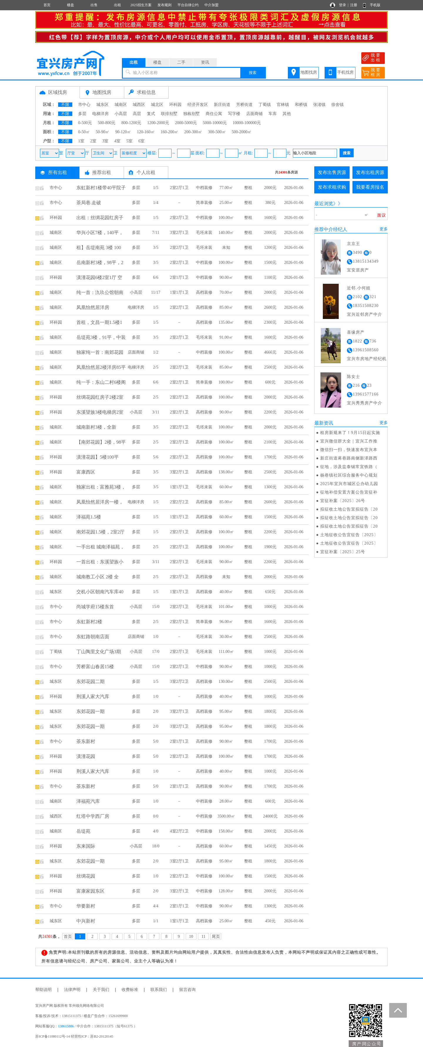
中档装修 (204, 187)
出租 (117, 5)
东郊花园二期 (90, 681)
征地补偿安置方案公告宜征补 (348, 492)
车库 (272, 114)
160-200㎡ (170, 132)
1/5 (155, 187)
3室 (105, 141)
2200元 (270, 412)
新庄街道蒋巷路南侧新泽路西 (348, 458)
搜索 (252, 72)
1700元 (270, 457)
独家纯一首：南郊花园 (99, 352)
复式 (151, 114)
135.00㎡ (226, 322)
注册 (353, 5)
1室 (81, 141)
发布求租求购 (332, 187)
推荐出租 (101, 172)
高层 (137, 114)
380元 (270, 202)
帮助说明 (43, 989)
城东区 (102, 104)
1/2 (155, 352)
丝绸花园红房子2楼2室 (99, 397)
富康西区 (85, 472)
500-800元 (107, 123)
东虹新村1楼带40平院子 (101, 187)
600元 (270, 382)
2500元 (270, 367)
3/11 (155, 412)
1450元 (270, 846)
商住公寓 (214, 114)
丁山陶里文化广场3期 (98, 651)
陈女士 (353, 376)
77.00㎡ (226, 187)
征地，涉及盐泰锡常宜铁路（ (348, 467)
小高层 (121, 114)
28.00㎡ (226, 801)
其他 (287, 114)
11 (203, 936)
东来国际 (85, 846)
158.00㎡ (226, 831)
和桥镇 (301, 104)
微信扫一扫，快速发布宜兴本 (348, 449)
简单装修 (204, 202)
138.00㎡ (226, 472)
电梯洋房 (100, 114)
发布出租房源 (370, 172)
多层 (82, 114)
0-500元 (85, 123)
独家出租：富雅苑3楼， (101, 486)
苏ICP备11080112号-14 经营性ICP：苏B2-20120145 (74, 1036)
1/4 (155, 202)
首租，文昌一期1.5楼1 (99, 322)
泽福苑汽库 (88, 801)
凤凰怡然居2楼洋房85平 (101, 367)
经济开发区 (197, 104)
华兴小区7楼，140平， (99, 232)
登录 (342, 5)
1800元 (270, 711)
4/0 (155, 831)
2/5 (155, 367)
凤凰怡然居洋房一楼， (99, 501)
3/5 (155, 247)
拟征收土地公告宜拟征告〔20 (349, 509)
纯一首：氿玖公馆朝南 (99, 292)
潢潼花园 (85, 756)
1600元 (270, 217)
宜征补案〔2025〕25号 (342, 552)
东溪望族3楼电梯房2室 (99, 412)
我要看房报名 (370, 187)
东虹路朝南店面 (92, 636)
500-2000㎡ (242, 132)
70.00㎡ (226, 292)
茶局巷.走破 (88, 202)
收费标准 (130, 989)
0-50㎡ (84, 132)
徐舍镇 (337, 104)
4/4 (155, 906)
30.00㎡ (226, 636)
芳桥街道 (244, 104)
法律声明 (72, 989)
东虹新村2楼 (89, 621)
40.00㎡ (226, 592)
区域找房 (57, 92)
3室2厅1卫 (179, 232)
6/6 (155, 277)
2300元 (270, 322)
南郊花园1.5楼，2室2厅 (100, 531)
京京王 (353, 244)
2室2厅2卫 (179, 502)
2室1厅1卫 (179, 277)
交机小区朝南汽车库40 (99, 591)
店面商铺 (254, 114)
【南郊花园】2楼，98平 (101, 442)
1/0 (155, 636)
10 (191, 936)
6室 (141, 141)
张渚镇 (319, 104)
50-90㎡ (103, 132)
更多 (384, 229)
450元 (270, 921)
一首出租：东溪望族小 (99, 561)
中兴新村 (85, 920)
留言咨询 (187, 989)
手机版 (375, 5)
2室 (93, 141)
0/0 (155, 816)
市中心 (84, 104)
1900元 (270, 547)
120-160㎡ (146, 132)
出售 (94, 5)
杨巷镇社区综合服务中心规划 (348, 475)
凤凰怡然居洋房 (92, 307)
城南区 (121, 104)
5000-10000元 (215, 123)
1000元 (270, 606)
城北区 (157, 104)
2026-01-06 (293, 187)
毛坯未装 (204, 232)
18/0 (156, 846)
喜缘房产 (356, 332)
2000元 (270, 187)
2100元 (270, 442)
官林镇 (283, 104)
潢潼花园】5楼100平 (97, 457)
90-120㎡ (123, 132)
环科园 (175, 104)
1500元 (270, 262)
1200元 (270, 247)
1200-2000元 (158, 123)
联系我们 (158, 989)
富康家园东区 (90, 891)
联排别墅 (169, 114)
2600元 (270, 307)
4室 (117, 141)
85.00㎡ (226, 307)
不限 (65, 104)
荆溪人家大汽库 (92, 696)
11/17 (155, 292)
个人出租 (146, 172)
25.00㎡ (226, 202)
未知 (226, 247)
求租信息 (146, 92)
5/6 (155, 457)
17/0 (156, 651)
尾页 (216, 936)
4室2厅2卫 (179, 831)
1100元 (270, 277)
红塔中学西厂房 (92, 816)
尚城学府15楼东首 (95, 606)
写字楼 (234, 114)
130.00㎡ (226, 681)
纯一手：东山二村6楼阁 (101, 382)
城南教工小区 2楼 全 (97, 576)
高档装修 (204, 292)
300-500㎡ (217, 132)
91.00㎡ (226, 337)
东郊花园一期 (90, 711)
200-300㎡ (193, 132)
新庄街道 (222, 104)
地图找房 (309, 72)
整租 (248, 187)
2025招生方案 (141, 5)
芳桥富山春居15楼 (95, 666)
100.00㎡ (226, 217)
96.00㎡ (226, 621)
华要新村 (85, 906)
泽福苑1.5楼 (88, 516)
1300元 (270, 487)
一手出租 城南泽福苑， (100, 546)
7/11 (155, 232)
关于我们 (101, 989)
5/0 (155, 741)
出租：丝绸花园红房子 (99, 217)
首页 (47, 5)
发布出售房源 (332, 172)
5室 (129, 141)
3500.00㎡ (226, 816)
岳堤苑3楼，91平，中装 (101, 337)
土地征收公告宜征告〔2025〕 (349, 535)
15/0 (156, 606)
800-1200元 (131, 123)
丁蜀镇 (264, 104)
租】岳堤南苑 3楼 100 (98, 247)
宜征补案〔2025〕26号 (342, 501)
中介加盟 (211, 5)
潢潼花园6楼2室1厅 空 (99, 277)
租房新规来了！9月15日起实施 (350, 432)
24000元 (270, 816)
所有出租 (57, 172)
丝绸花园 (85, 876)
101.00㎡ (226, 606)
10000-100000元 (247, 123)
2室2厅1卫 (179, 187)
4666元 (270, 352)
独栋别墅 (191, 114)
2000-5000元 (186, 123)
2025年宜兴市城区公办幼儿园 (349, 484)
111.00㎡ (226, 651)
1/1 (155, 921)
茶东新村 (85, 741)
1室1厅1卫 (179, 292)
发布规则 (164, 5)
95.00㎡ (226, 711)
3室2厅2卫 (179, 681)
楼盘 (70, 5)
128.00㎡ (226, 891)
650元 (270, 592)
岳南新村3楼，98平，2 (99, 262)
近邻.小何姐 (358, 288)
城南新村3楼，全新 (96, 427)
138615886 (66, 1026)
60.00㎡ (226, 487)
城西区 (139, 104)
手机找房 (345, 72)
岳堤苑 (83, 831)
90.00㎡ (226, 277)
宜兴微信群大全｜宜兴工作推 (348, 441)
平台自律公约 (188, 5)
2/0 (155, 711)
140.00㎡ (226, 232)
